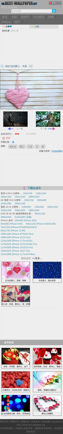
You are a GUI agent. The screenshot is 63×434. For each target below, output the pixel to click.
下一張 (48, 120)
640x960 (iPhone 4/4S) (12, 224)
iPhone (6, 22)
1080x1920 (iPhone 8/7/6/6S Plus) (17, 234)
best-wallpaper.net (36, 425)
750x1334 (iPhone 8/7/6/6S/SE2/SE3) (19, 227)
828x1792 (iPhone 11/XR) (13, 230)
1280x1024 (41, 193)
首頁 (4, 16)
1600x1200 (6, 197)
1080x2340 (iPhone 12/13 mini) (15, 237)
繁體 (52, 3)
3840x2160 (6, 217)
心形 (30, 146)
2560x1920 (34, 197)
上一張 (15, 120)
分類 (35, 26)
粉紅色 (13, 146)
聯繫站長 (14, 421)
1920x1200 (6, 210)
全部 (14, 16)
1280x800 (26, 207)
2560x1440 (20, 203)
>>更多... (36, 258)
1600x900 (41, 200)
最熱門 (25, 16)
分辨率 (7, 26)
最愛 (8, 138)
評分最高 (38, 16)
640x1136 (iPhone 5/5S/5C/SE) (41, 224)
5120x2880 (57, 151)
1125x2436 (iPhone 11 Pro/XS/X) (17, 241)
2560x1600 (20, 210)
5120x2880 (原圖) (23, 217)
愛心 (22, 146)
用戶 (17, 22)
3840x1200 (40, 214)
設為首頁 (35, 421)
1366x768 (28, 200)
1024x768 (27, 193)
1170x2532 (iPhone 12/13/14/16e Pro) (19, 244)
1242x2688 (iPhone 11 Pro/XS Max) (18, 254)
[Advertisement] (32, 53)
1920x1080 (6, 203)
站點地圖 (46, 421)
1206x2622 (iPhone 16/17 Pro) (15, 251)
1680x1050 (52, 207)
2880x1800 (34, 210)
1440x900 (39, 207)
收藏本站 (25, 421)
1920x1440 (20, 197)
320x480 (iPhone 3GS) (26, 220)
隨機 (51, 16)
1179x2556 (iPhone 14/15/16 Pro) (17, 247)
